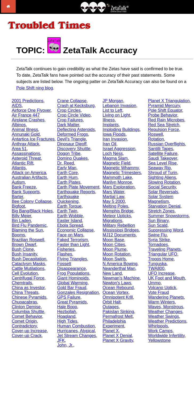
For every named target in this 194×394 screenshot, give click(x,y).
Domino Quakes (72, 158)
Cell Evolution (25, 273)
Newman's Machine (121, 278)
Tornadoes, (158, 244)
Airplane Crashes (28, 120)
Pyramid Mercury (164, 105)
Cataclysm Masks (28, 263)
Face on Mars (70, 235)
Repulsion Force (163, 129)
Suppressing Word (165, 230)
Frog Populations (73, 273)
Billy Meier (21, 216)
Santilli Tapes (160, 148)
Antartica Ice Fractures (33, 139)
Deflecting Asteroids (76, 129)
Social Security (162, 187)
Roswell (155, 134)
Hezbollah (66, 311)
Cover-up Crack (27, 335)
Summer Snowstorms (168, 216)
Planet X (111, 331)
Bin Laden (21, 220)
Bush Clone (23, 249)
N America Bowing (120, 263)
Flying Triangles (72, 259)
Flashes (64, 254)
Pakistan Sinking (118, 311)
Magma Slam (115, 158)
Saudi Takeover (162, 158)
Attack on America (29, 172)
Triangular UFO (162, 254)
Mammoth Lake (117, 177)
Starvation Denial (164, 206)
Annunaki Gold (26, 134)
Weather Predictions (167, 321)
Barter (17, 196)
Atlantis (19, 168)
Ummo (154, 283)
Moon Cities (114, 244)
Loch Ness (113, 153)
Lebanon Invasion (119, 105)
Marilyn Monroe (117, 182)
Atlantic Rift (22, 163)
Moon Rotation (116, 254)
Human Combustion (76, 326)
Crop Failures (70, 120)
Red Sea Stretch (163, 124)
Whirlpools (158, 326)
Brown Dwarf (24, 244)
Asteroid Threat (26, 158)
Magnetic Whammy (121, 168)
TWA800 (156, 268)
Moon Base (113, 239)
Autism (18, 182)
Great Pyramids (72, 302)
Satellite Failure (162, 153)
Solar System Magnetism (160, 199)
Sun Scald (157, 225)
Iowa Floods (114, 134)
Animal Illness (25, 129)
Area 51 (19, 148)
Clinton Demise (26, 307)
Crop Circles (69, 110)
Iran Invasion (115, 139)
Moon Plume (115, 249)
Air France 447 (26, 115)
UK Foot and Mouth (166, 278)
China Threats (25, 292)
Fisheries (66, 249)
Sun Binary (158, 220)
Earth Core (67, 172)
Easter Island (69, 220)
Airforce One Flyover (31, 110)
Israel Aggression (119, 148)
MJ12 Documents (119, 235)
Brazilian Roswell (28, 239)
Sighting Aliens (162, 177)
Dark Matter (68, 124)
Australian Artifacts (29, 177)
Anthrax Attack (25, 144)
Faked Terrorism (72, 239)
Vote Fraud (158, 292)
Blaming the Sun (27, 230)
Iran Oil (110, 144)
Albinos (19, 124)
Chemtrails (22, 283)
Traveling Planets (164, 249)
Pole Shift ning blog (34, 88)
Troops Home (161, 259)
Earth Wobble (70, 216)
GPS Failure (68, 297)
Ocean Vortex (116, 292)
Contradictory (24, 326)
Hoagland (66, 316)
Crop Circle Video (73, 115)
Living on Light (116, 115)
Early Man (66, 168)
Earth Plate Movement (78, 187)
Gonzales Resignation (78, 292)
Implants (111, 124)
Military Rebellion (119, 225)
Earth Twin (67, 211)
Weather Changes (165, 311)
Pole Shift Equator (165, 110)
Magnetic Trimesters (122, 172)
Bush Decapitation (29, 259)
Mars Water (113, 192)
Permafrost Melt (118, 316)
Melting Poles (115, 206)
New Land (112, 273)
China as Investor (28, 287)
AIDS (17, 105)
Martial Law (113, 196)
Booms (18, 235)
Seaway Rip (159, 168)
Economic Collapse (75, 230)
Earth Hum (67, 177)
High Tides (67, 321)
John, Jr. (65, 345)
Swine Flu (157, 235)
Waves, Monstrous (165, 307)
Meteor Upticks (117, 216)
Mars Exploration (119, 187)
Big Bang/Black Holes (32, 211)
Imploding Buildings (121, 129)
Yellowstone (159, 340)
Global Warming (72, 283)
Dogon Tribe (68, 153)
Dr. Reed (65, 163)
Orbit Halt (112, 302)
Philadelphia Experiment (114, 323)
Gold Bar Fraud (71, 287)
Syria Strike (159, 239)
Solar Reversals (163, 192)
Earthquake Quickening (68, 199)
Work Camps (160, 331)
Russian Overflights (166, 144)
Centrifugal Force (28, 278)
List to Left (112, 110)
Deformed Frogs (72, 134)
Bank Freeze (24, 187)
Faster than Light (73, 244)
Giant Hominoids (73, 278)
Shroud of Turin (162, 172)
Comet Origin (24, 321)
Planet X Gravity (118, 340)
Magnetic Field (116, 163)
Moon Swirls (114, 259)
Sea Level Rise (162, 163)
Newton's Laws (117, 283)
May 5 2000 (114, 201)
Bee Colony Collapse (31, 201)
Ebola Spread (70, 225)
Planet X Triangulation (169, 100)
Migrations (112, 220)
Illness (109, 120)
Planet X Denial (117, 335)
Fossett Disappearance (71, 266)
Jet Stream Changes (76, 335)
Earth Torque (69, 206)
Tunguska (157, 263)
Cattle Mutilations (28, 268)
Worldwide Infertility (166, 335)
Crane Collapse (71, 100)
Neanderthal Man (119, 268)
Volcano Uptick (162, 287)
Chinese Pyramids (29, 297)
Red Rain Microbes (166, 120)
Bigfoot (18, 206)
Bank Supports (26, 192)
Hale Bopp (67, 307)
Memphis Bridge (118, 211)
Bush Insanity (24, 254)
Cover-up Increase (29, 331)
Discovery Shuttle (73, 148)
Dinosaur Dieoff (71, 144)
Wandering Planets (166, 297)
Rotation (156, 139)
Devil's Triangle (71, 139)
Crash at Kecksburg (76, 105)
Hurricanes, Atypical (76, 331)
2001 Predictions (27, 100)
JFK (61, 340)
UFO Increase (161, 273)
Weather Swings (163, 316)
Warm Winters (161, 302)
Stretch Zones (161, 211)
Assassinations (26, 153)
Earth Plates (68, 182)
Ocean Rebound (118, 287)
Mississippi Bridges (121, 230)
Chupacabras (24, 302)
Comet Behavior (27, 316)
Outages (111, 307)
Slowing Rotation (164, 182)
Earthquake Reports (76, 192)
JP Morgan (113, 100)
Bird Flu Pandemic (29, 225)
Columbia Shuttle (28, 311)
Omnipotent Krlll (118, 297)
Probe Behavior (162, 115)
